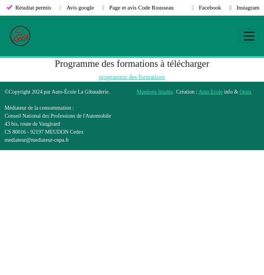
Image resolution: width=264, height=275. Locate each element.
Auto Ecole (211, 92)
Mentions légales (155, 92)
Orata (245, 92)
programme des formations (132, 77)
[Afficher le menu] (249, 36)
